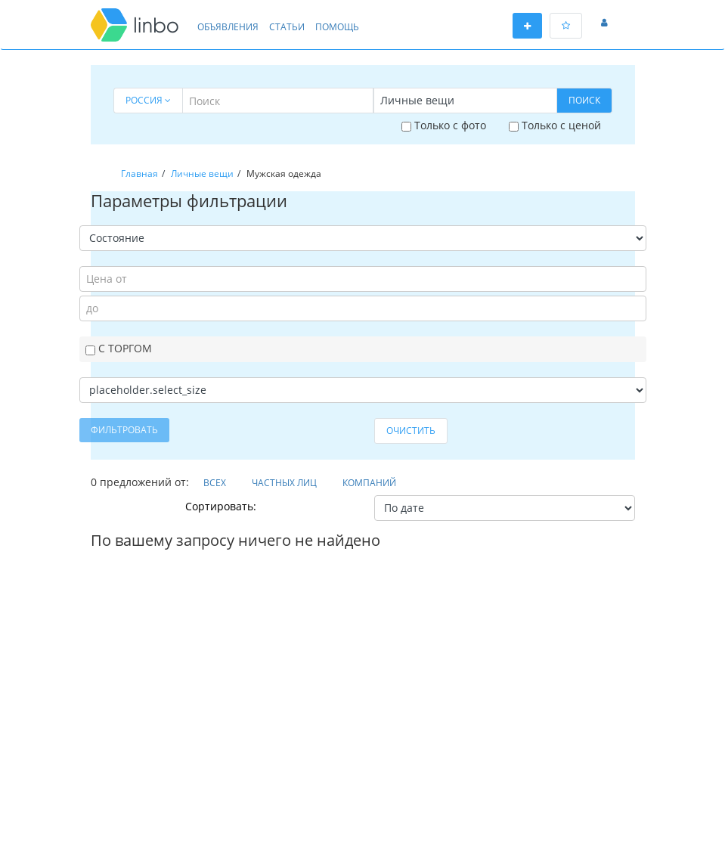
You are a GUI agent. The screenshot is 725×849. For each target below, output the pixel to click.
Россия (148, 100)
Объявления (228, 26)
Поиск (584, 100)
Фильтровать (124, 429)
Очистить (410, 430)
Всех (214, 482)
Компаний (369, 482)
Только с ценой (555, 125)
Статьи (287, 26)
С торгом (118, 348)
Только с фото (443, 125)
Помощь (337, 26)
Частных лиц (284, 482)
